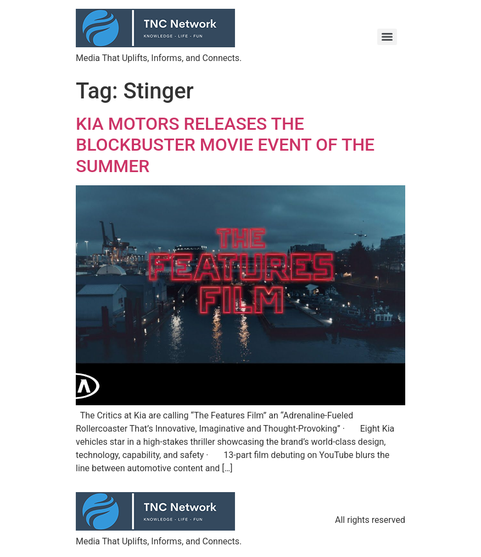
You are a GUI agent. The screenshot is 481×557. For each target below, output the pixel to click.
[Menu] (387, 37)
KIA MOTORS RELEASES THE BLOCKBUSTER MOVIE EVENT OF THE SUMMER (225, 145)
